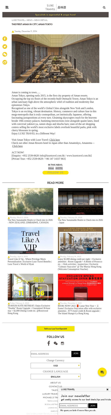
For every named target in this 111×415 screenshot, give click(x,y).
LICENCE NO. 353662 (55, 408)
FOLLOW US (55, 172)
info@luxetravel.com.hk (52, 155)
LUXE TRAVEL (18, 20)
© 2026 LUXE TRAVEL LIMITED (55, 404)
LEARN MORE (55, 411)
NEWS (29, 20)
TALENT (55, 390)
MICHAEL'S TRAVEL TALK (55, 397)
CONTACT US (55, 386)
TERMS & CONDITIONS (55, 401)
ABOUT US (55, 382)
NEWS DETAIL (41, 20)
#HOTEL (59, 168)
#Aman (51, 168)
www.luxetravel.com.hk (79, 155)
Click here (54, 139)
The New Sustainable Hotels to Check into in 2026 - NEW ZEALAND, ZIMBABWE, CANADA (30, 221)
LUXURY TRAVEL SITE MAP (55, 393)
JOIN (75, 353)
